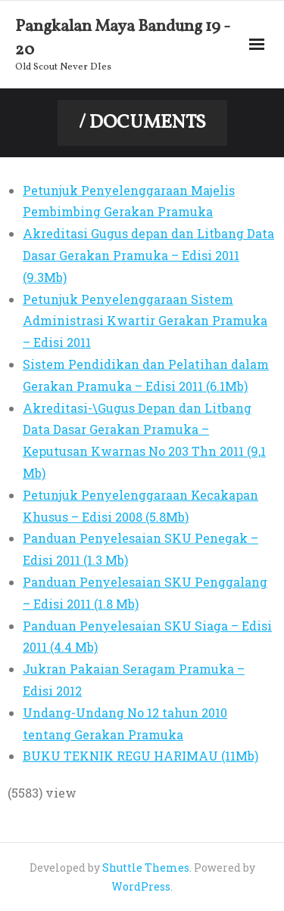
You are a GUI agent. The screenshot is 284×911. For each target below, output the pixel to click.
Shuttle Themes (145, 867)
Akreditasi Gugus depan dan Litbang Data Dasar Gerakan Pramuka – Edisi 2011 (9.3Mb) (148, 255)
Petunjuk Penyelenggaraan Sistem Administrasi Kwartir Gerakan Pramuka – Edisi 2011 (145, 321)
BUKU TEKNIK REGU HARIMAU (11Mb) (140, 756)
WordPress (140, 886)
